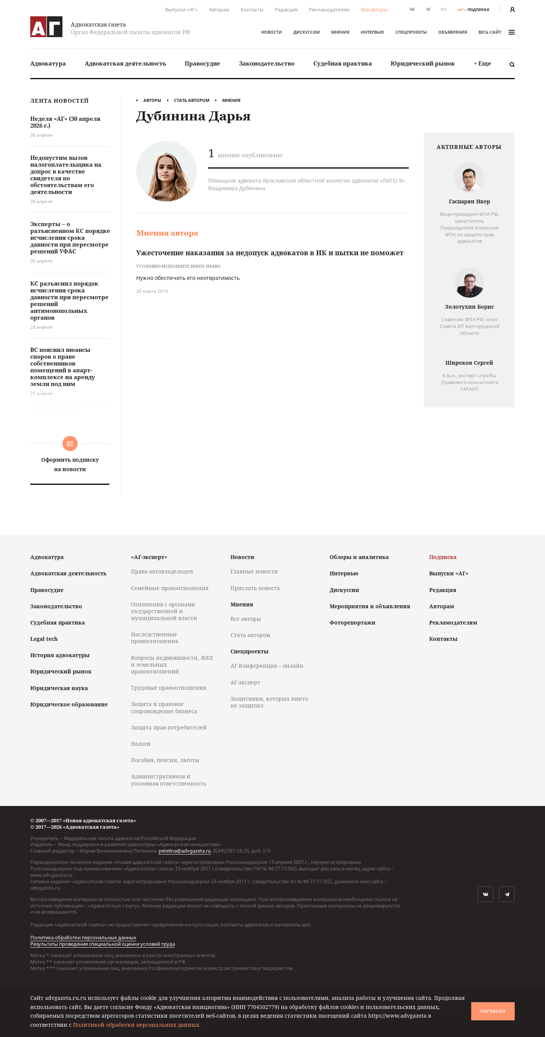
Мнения (340, 32)
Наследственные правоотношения (154, 638)
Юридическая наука (59, 688)
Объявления (452, 32)
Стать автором (191, 100)
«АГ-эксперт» (149, 557)
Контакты (252, 9)
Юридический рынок (423, 63)
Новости (271, 32)
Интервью (372, 32)
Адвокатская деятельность (125, 63)
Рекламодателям (329, 9)
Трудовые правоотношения (168, 687)
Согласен (492, 1011)
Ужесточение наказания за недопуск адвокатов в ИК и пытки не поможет (269, 252)
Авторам (219, 9)
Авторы (152, 100)
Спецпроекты (411, 32)
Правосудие (202, 63)
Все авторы (374, 9)
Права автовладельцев (162, 571)
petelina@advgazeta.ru (185, 850)
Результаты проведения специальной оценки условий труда (102, 943)
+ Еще (482, 63)
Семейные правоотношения (170, 588)
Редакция (286, 9)
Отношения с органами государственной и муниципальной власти (164, 611)
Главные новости (254, 571)
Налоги (141, 743)
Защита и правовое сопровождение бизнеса (164, 707)
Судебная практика (342, 63)
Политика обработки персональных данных (83, 937)
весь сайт (496, 32)
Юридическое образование (69, 704)
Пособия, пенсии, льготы (165, 760)
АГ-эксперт (245, 682)
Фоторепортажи (352, 622)
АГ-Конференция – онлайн (267, 665)
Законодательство (266, 63)
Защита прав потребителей (169, 727)
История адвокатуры (60, 655)
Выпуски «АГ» (181, 9)
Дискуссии (306, 32)
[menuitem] (48, 63)
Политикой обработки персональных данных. (137, 1024)
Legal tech (44, 638)
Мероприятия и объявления (370, 606)
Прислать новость (255, 588)
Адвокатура (48, 63)
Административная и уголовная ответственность (168, 780)
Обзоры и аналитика (359, 557)
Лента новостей (59, 101)
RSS (444, 9)
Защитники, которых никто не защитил (269, 702)
